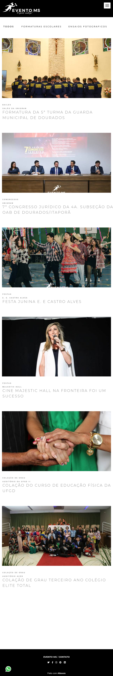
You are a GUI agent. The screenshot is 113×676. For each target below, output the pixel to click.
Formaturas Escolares (41, 26)
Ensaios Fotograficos (87, 26)
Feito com (56, 673)
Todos (8, 26)
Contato (64, 657)
